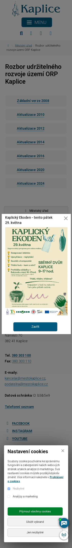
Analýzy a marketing (25, 496)
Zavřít (35, 327)
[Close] (63, 451)
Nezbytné (18, 488)
